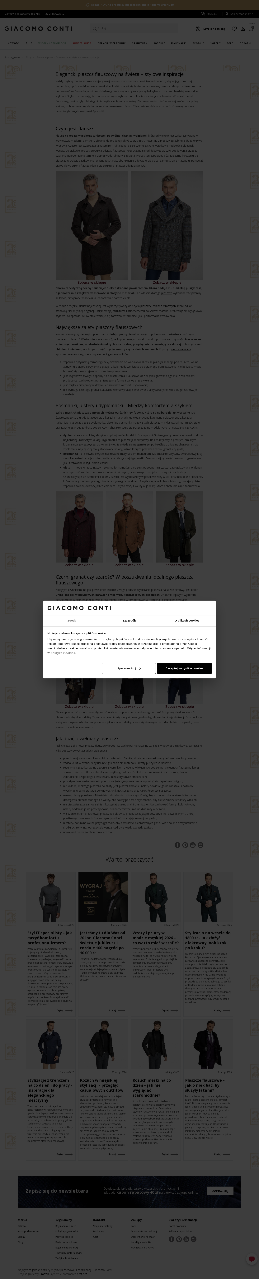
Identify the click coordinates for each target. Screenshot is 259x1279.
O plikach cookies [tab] (187, 620)
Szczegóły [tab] (129, 620)
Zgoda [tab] (72, 620)
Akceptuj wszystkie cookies (185, 668)
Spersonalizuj (129, 668)
